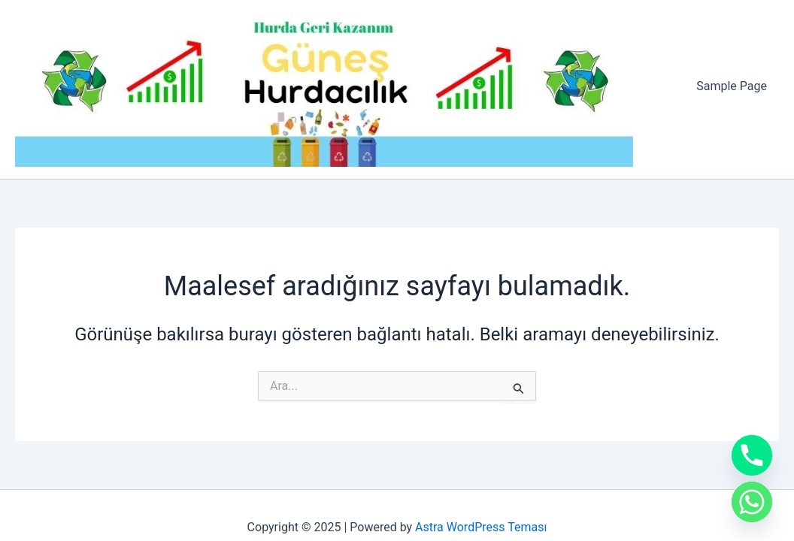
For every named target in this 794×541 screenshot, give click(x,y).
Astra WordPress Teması (481, 527)
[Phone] (752, 455)
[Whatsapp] (752, 502)
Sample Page (731, 86)
